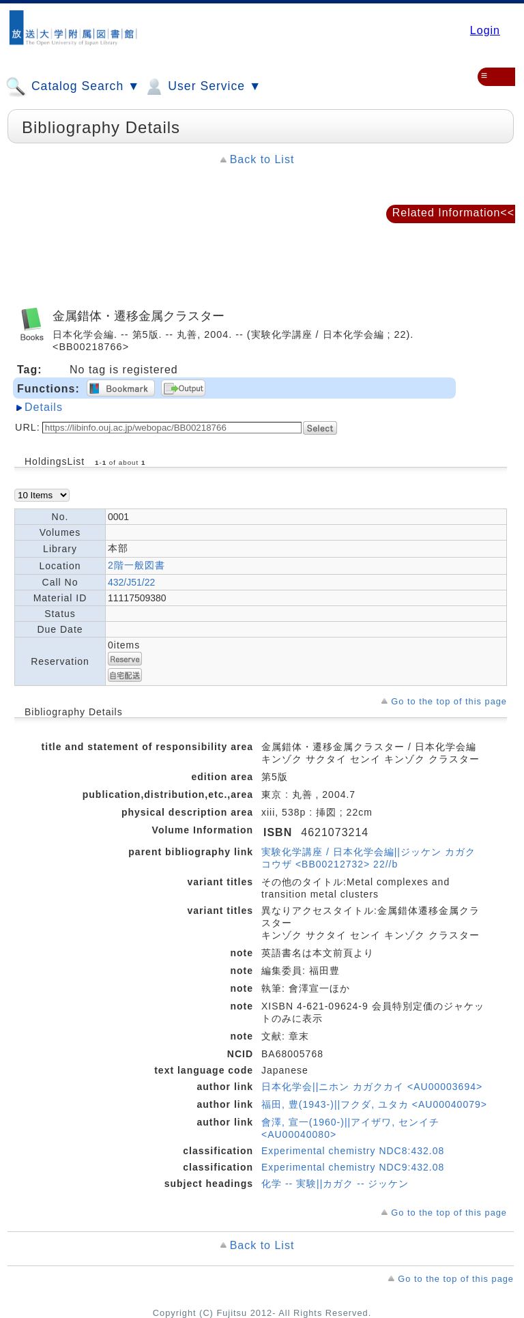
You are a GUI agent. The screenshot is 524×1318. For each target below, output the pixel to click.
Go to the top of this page (449, 701)
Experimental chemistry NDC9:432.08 (352, 1167)
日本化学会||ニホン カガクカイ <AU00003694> (371, 1086)
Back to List (262, 159)
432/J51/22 (131, 582)
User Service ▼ (202, 86)
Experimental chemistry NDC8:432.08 (352, 1150)
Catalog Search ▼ (72, 86)
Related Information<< (453, 212)
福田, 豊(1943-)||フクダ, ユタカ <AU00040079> (374, 1104)
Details (44, 407)
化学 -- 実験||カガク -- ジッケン (335, 1183)
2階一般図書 (136, 565)
